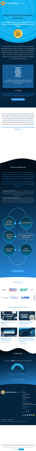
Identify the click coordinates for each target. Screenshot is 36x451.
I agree (21, 449)
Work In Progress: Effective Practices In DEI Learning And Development (27, 340)
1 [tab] (15, 90)
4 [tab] (19, 379)
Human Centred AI (26, 394)
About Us (24, 392)
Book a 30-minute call (18, 99)
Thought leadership (26, 397)
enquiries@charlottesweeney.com (29, 404)
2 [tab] (18, 90)
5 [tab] (21, 379)
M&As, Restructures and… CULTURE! (8, 323)
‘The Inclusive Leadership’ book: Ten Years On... (26, 323)
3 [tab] (20, 90)
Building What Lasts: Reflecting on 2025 (6, 339)
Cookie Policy (10, 419)
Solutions (24, 395)
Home (23, 390)
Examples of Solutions (18, 271)
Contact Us (24, 398)
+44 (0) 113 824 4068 (26, 403)
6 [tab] (24, 379)
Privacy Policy (3, 419)
